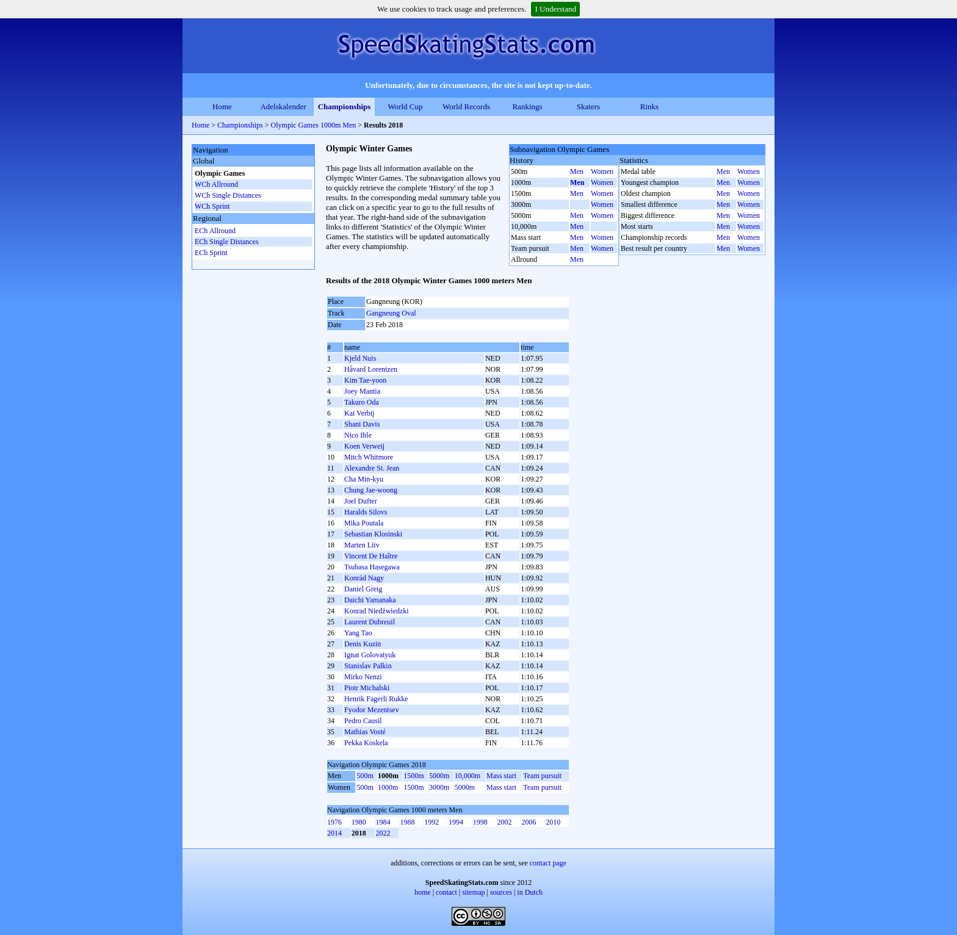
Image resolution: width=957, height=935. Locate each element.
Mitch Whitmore (368, 457)
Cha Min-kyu (363, 479)
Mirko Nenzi (363, 677)
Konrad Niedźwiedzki (376, 611)
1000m (388, 787)
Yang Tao (358, 633)
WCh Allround (216, 184)
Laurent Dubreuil (369, 622)
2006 (528, 822)
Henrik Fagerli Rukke (376, 699)
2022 (383, 833)
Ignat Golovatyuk (369, 655)
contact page (548, 863)
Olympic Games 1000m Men (313, 125)
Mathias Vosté (365, 731)
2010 (553, 822)
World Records (466, 106)
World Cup (405, 106)
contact (446, 892)
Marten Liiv (362, 545)
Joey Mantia (362, 391)
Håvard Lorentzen (370, 369)
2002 (504, 822)
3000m (439, 787)
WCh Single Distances (228, 195)
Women (602, 171)
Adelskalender (283, 106)
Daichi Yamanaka (370, 600)
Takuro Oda (361, 402)
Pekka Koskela (366, 742)
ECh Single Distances (227, 241)
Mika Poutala (363, 523)
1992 (431, 822)
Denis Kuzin (362, 644)
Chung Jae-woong (370, 490)
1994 (456, 822)
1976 (334, 822)
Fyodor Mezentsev (371, 710)
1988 (407, 822)
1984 (383, 822)
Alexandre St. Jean (371, 468)
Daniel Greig (363, 589)
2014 (334, 833)
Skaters (588, 106)
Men (576, 171)
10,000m (467, 775)
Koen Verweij (364, 446)
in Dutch (530, 892)
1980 (359, 822)
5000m (439, 775)
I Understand (555, 8)
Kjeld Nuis (360, 358)
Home (222, 106)
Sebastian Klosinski (373, 534)
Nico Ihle (358, 435)
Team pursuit (542, 775)
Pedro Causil (363, 721)
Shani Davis (362, 424)
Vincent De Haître (370, 556)
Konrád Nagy (364, 578)
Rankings (527, 106)
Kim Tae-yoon (365, 380)
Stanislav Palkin (368, 666)
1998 (480, 822)
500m (364, 775)
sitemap (473, 892)
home (422, 892)
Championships (344, 106)
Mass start (501, 775)
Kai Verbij (359, 413)
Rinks (649, 106)
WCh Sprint (212, 206)
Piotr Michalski (366, 688)
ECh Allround (215, 230)
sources (501, 892)
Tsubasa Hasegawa (372, 567)
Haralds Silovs (365, 512)
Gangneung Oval (391, 313)
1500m (413, 775)
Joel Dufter (360, 501)
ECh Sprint (211, 252)
